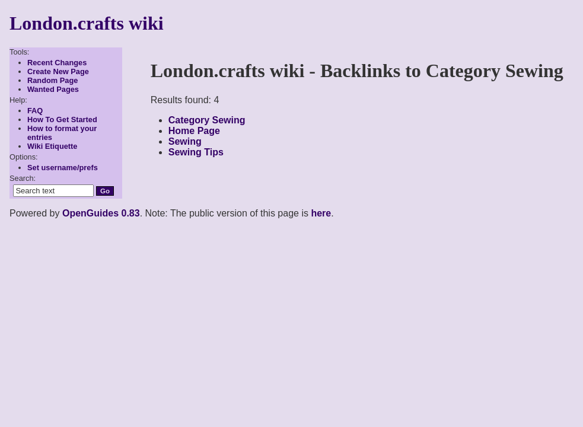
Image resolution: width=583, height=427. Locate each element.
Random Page (52, 80)
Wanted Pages (53, 89)
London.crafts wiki (86, 23)
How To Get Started (62, 119)
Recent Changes (57, 62)
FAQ (35, 110)
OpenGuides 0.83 (101, 213)
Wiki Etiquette (52, 146)
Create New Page (58, 71)
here (321, 213)
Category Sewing (207, 120)
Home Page (194, 131)
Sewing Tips (196, 152)
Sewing (185, 141)
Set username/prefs (62, 167)
